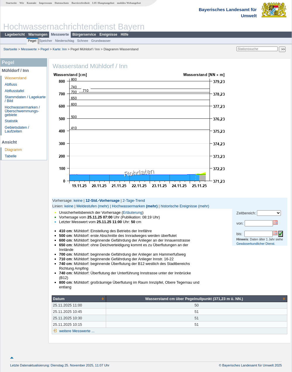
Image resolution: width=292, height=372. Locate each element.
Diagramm (13, 149)
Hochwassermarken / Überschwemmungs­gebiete (22, 111)
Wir (22, 2)
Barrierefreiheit (81, 2)
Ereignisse (108, 34)
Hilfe (124, 34)
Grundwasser (101, 40)
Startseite (11, 2)
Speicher (45, 40)
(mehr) (103, 206)
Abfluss (11, 84)
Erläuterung (132, 212)
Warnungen (38, 34)
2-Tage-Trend (134, 200)
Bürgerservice (84, 34)
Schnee (82, 40)
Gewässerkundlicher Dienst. (255, 243)
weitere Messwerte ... (76, 331)
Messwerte (60, 34)
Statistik (11, 121)
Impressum (45, 2)
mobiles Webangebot (129, 2)
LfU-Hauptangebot (103, 2)
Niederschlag (64, 40)
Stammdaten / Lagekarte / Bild (25, 99)
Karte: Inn (60, 49)
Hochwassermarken (128, 206)
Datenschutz (62, 2)
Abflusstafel (14, 91)
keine (78, 200)
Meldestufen (86, 206)
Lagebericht (15, 34)
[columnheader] (79, 298)
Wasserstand (15, 78)
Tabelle (11, 156)
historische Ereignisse (179, 206)
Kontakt (31, 2)
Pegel (32, 40)
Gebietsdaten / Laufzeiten (17, 129)
